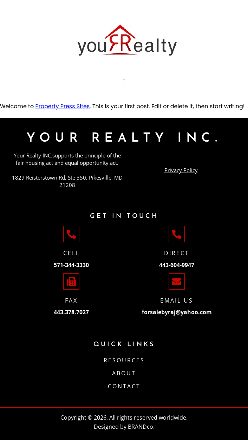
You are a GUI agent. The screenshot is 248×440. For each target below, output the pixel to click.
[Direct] (177, 234)
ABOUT (124, 373)
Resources (124, 360)
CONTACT (124, 386)
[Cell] (71, 234)
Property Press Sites (62, 106)
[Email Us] (177, 281)
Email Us (176, 300)
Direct (176, 253)
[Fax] (71, 281)
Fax (71, 300)
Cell (71, 253)
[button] (123, 82)
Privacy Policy (181, 170)
